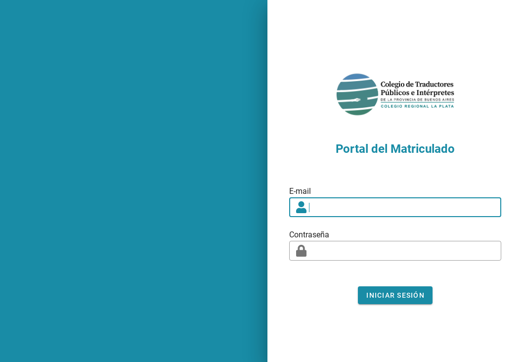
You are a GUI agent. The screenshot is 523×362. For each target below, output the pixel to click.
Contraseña (309, 234)
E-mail (300, 191)
